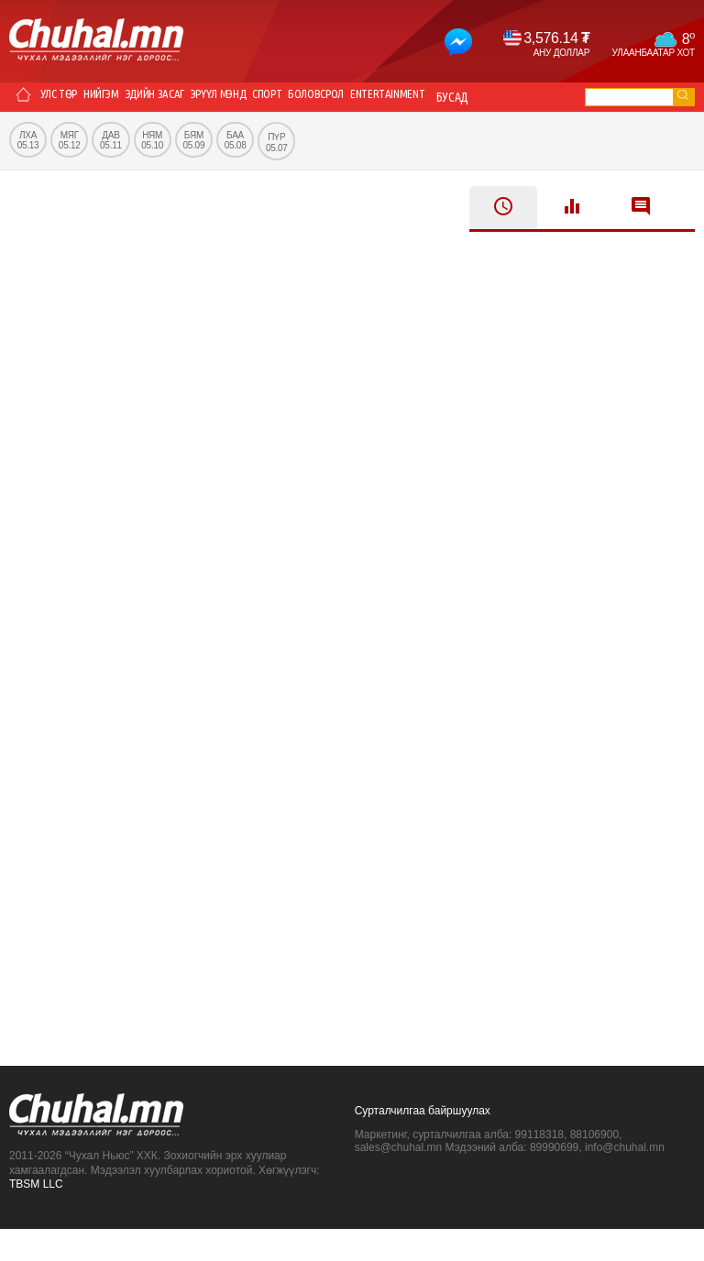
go (683, 95)
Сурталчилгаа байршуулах (422, 1142)
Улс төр (66, 97)
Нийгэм (123, 97)
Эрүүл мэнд (270, 97)
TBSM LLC (36, 1216)
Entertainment (485, 97)
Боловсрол (397, 97)
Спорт (332, 97)
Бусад (33, 126)
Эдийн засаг (190, 97)
